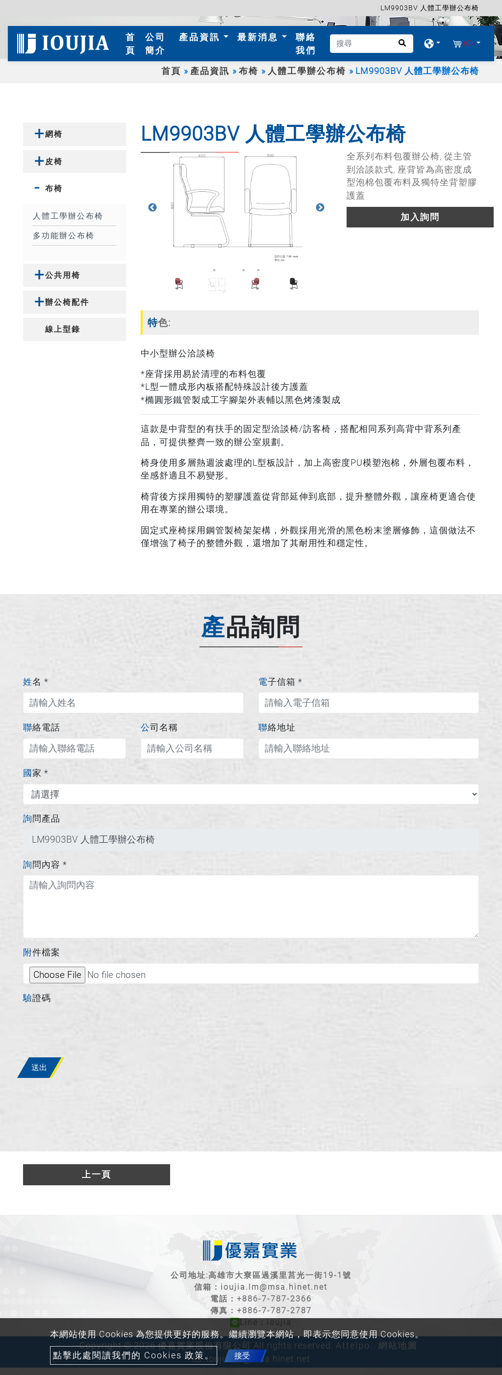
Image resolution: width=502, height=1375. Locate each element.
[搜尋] (371, 43)
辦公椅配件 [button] (67, 302)
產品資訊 (209, 71)
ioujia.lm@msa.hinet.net (274, 1287)
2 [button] (229, 270)
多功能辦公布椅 (64, 235)
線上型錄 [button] (62, 329)
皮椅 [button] (54, 161)
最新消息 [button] (259, 37)
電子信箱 (280, 682)
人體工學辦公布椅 (307, 71)
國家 (36, 773)
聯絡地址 (277, 727)
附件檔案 (41, 952)
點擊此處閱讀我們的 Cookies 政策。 (133, 1355)
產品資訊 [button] (201, 37)
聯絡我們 (306, 43)
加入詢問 (420, 217)
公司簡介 (155, 43)
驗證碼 (37, 998)
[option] (236, 207)
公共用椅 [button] (62, 275)
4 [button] (258, 270)
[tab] (74, 134)
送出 (39, 1067)
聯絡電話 (41, 727)
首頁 (133, 43)
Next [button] (320, 208)
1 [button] (214, 270)
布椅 (248, 71)
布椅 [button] (54, 188)
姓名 (36, 682)
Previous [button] (152, 208)
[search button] (399, 46)
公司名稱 (159, 727)
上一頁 (96, 1174)
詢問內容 (45, 865)
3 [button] (244, 270)
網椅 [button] (54, 134)
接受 (242, 1355)
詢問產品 (41, 819)
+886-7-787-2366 (274, 1298)
